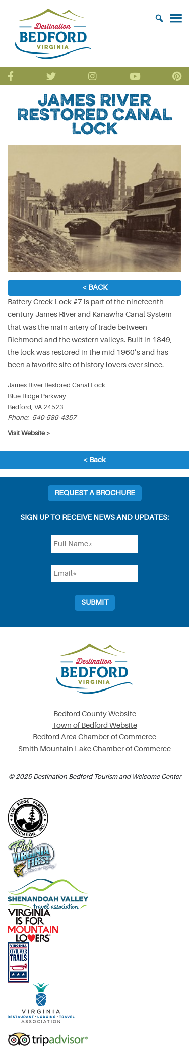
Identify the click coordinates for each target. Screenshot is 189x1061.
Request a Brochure (94, 493)
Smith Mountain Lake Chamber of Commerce (94, 749)
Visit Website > (29, 433)
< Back (94, 287)
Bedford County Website (94, 714)
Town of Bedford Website (94, 725)
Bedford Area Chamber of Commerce (94, 737)
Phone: (18, 417)
